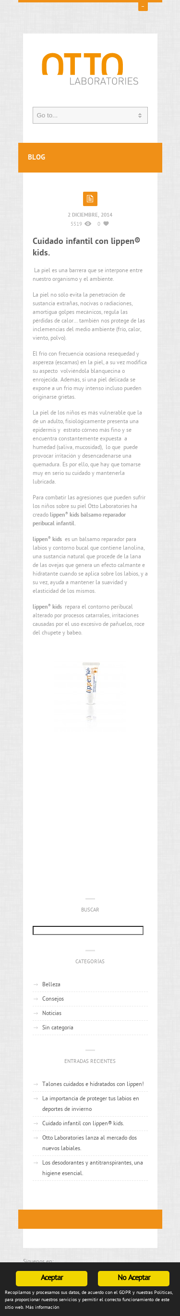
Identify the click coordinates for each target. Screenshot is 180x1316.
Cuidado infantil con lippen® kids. (83, 1124)
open (143, 6)
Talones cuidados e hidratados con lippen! (93, 1084)
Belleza (51, 985)
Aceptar (51, 1278)
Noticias (51, 1013)
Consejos (53, 999)
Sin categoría (57, 1028)
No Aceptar (134, 1278)
